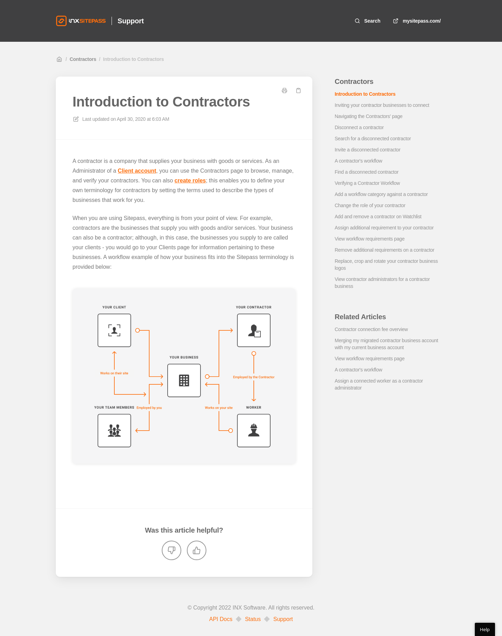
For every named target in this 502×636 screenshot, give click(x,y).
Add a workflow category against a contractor (381, 194)
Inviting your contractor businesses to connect (382, 105)
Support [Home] (130, 21)
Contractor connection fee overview (371, 329)
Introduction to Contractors (133, 59)
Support (283, 619)
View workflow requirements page (369, 239)
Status (253, 619)
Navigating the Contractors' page (369, 116)
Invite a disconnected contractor (368, 149)
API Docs (221, 619)
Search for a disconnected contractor (373, 138)
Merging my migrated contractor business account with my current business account (386, 344)
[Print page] (284, 90)
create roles (190, 180)
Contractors (83, 59)
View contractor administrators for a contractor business (382, 282)
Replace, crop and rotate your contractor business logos (386, 264)
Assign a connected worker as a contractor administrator (379, 384)
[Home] (81, 21)
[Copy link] (298, 90)
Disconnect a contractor (359, 127)
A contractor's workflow (358, 161)
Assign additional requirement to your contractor (384, 227)
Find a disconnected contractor (366, 172)
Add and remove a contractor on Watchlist (378, 216)
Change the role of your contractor (370, 205)
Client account (137, 171)
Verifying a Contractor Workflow (367, 183)
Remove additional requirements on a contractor (384, 250)
